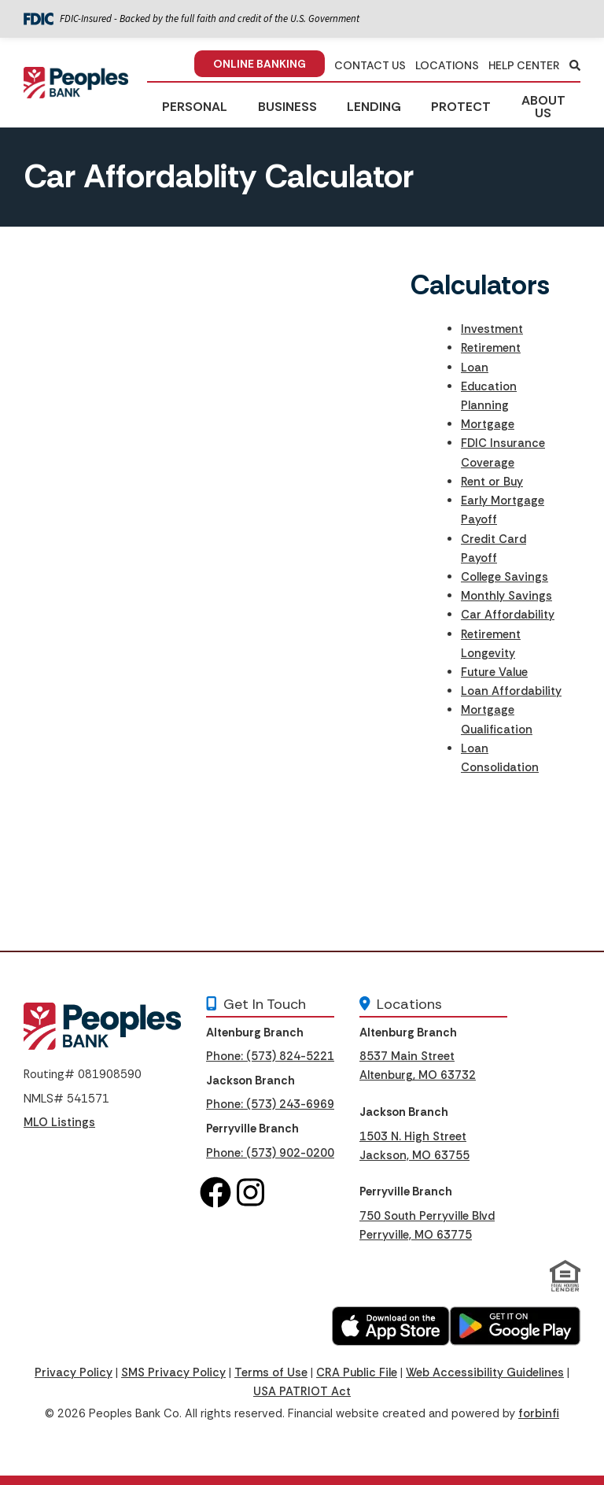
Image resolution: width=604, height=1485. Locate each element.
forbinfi (538, 1413)
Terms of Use (271, 1372)
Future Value (494, 672)
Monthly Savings (506, 596)
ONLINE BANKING (259, 64)
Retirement (491, 348)
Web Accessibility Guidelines (485, 1372)
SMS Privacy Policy (173, 1372)
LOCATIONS (447, 65)
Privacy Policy (73, 1372)
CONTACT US (370, 65)
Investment (492, 329)
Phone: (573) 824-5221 (270, 1056)
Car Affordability (507, 614)
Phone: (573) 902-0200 (270, 1153)
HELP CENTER (524, 65)
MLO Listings (59, 1122)
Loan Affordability (511, 691)
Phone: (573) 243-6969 (270, 1104)
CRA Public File (356, 1372)
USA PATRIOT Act (302, 1391)
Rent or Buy (492, 481)
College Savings (504, 577)
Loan (474, 367)
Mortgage (487, 424)
